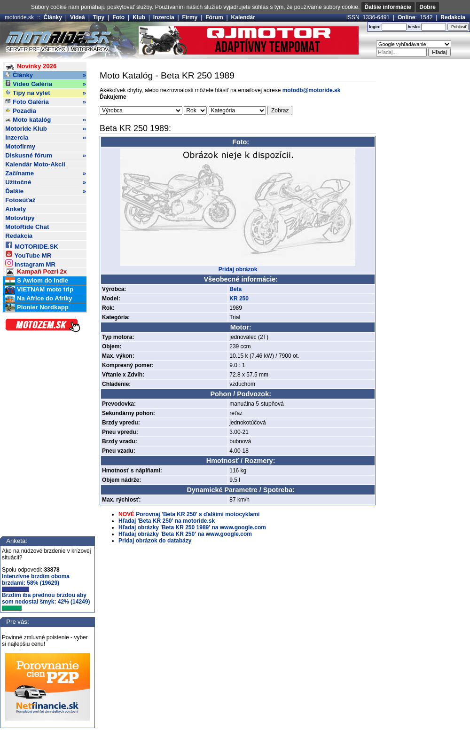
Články (53, 17)
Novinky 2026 (30, 67)
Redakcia (452, 17)
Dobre (427, 7)
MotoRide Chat (27, 226)
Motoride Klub (45, 129)
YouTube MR (28, 254)
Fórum (214, 17)
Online (406, 17)
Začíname (45, 173)
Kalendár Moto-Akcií (35, 164)
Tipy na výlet (45, 93)
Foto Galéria (45, 102)
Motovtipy (19, 217)
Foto (118, 17)
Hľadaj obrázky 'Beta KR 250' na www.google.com (185, 534)
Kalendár (243, 17)
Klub (139, 17)
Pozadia (20, 110)
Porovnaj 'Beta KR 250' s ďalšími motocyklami (197, 514)
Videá (77, 17)
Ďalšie (45, 191)
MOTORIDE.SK (31, 245)
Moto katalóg (45, 120)
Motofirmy (20, 146)
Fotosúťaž (20, 200)
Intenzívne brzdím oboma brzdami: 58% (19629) (36, 582)
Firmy (190, 17)
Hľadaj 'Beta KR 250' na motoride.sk (166, 521)
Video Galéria (45, 84)
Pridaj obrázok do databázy (154, 540)
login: (375, 26)
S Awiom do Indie (36, 281)
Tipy (98, 17)
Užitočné (45, 182)
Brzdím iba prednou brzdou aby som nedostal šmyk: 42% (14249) (46, 601)
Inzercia (163, 17)
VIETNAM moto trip (39, 290)
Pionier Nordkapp (37, 308)
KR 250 (239, 298)
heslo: (413, 26)
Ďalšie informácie (388, 7)
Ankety (15, 208)
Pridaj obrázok (238, 269)
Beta (235, 289)
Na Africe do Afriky (38, 299)
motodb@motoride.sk (311, 90)
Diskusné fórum (45, 155)
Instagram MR (30, 263)
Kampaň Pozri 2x (36, 272)
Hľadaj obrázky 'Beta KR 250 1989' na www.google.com (192, 527)
